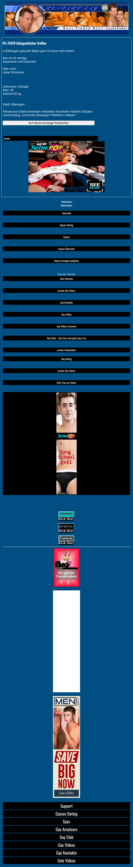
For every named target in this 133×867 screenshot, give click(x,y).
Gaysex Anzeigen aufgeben (66, 261)
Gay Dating (66, 359)
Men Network (66, 279)
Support (66, 806)
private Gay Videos (66, 290)
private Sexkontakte (66, 350)
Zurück (7, 138)
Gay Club (66, 837)
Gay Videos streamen (66, 326)
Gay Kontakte (66, 302)
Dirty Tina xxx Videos (66, 382)
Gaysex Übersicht (66, 249)
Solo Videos (66, 860)
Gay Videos (66, 314)
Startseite (66, 213)
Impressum (66, 201)
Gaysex (66, 237)
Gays (66, 821)
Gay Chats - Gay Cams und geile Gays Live (66, 338)
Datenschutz (66, 205)
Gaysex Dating (66, 225)
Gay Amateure (66, 829)
